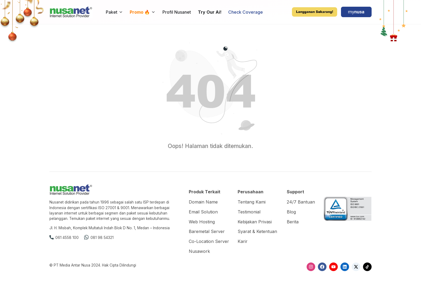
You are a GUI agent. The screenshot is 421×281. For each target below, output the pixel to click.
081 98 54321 (102, 237)
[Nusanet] (71, 11)
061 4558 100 (67, 237)
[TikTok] (367, 266)
